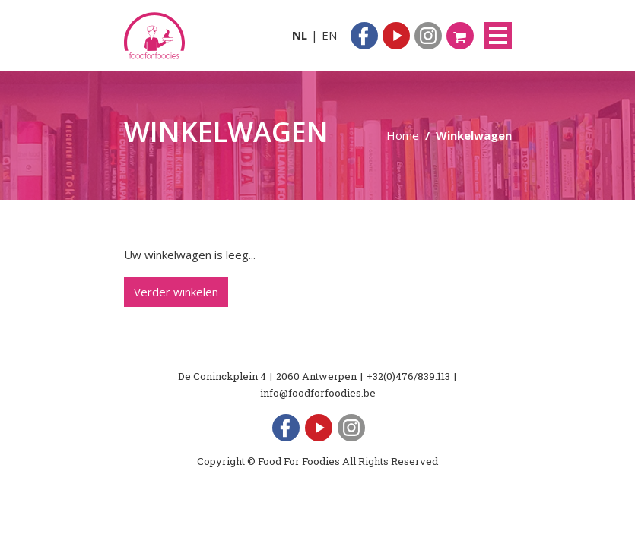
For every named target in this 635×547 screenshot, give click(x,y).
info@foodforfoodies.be (318, 393)
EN (329, 35)
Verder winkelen (176, 291)
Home (402, 135)
